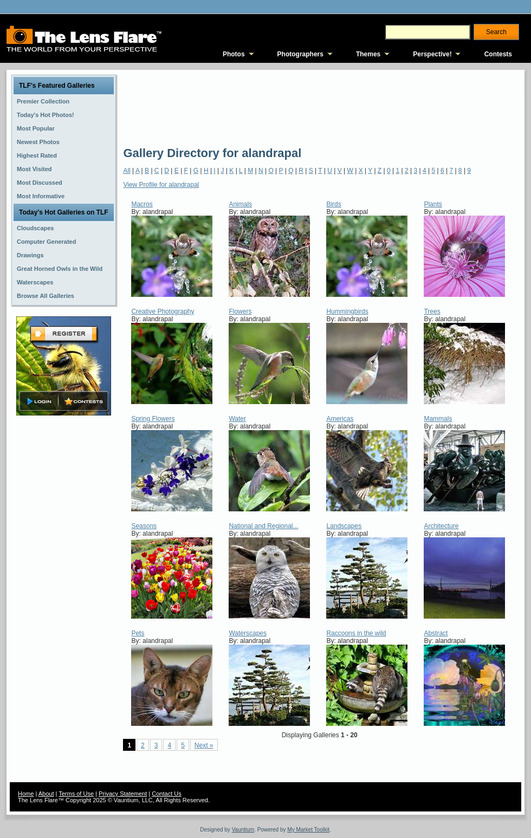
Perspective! (432, 54)
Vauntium (243, 830)
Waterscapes (248, 633)
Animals (240, 204)
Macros (141, 204)
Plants (433, 204)
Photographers (300, 54)
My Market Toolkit (308, 830)
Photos (234, 54)
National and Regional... (263, 526)
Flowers (240, 311)
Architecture (441, 526)
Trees (432, 311)
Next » (204, 745)
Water (237, 419)
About (46, 793)
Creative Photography (162, 311)
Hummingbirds (347, 311)
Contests (498, 54)
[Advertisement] (163, 107)
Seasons (144, 526)
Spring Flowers (152, 419)
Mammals (438, 419)
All (126, 170)
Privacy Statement (123, 793)
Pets (137, 633)
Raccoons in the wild (356, 633)
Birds (333, 204)
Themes (368, 54)
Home (26, 793)
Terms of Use (76, 793)
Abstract (436, 633)
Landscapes (343, 526)
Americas (339, 419)
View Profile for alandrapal (161, 185)
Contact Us (166, 793)
